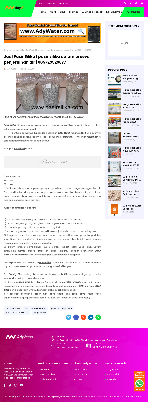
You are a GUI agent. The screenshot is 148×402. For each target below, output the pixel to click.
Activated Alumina (49, 379)
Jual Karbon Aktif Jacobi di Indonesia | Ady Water (132, 207)
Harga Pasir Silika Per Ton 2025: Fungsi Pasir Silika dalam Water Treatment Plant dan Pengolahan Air (132, 120)
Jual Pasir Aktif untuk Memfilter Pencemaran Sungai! (131, 178)
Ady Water (11, 69)
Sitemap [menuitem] (73, 12)
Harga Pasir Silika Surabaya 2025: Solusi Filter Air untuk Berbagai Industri (132, 91)
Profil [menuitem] (53, 12)
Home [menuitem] (42, 12)
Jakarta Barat (80, 374)
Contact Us (63, 3)
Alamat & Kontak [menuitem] (92, 12)
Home (41, 3)
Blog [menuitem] (62, 12)
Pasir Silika (112, 379)
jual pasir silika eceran (35, 308)
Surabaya (78, 379)
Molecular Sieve (48, 374)
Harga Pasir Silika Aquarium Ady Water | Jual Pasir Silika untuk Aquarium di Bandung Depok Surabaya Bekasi (132, 149)
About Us (51, 3)
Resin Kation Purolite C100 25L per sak (131, 164)
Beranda (8, 50)
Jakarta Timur (81, 369)
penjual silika (18, 50)
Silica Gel (44, 369)
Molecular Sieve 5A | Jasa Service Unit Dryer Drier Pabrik (132, 193)
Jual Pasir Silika (12, 308)
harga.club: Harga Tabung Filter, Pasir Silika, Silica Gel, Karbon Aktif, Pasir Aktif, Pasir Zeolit (73, 396)
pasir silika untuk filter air (16, 312)
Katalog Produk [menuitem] (115, 12)
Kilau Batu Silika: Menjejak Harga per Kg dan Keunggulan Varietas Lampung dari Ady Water (131, 77)
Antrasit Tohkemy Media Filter (131, 135)
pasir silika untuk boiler (62, 308)
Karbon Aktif (113, 374)
